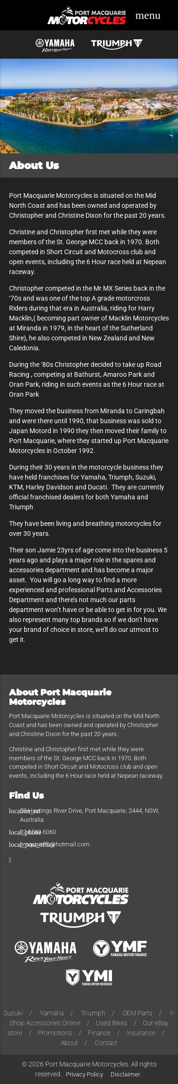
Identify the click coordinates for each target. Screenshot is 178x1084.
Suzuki (13, 1013)
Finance (99, 1033)
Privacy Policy (84, 1074)
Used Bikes (111, 1023)
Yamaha (52, 1013)
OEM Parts (137, 1013)
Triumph (93, 1013)
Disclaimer (125, 1074)
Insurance (140, 1033)
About (69, 1043)
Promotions (55, 1033)
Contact (106, 1043)
